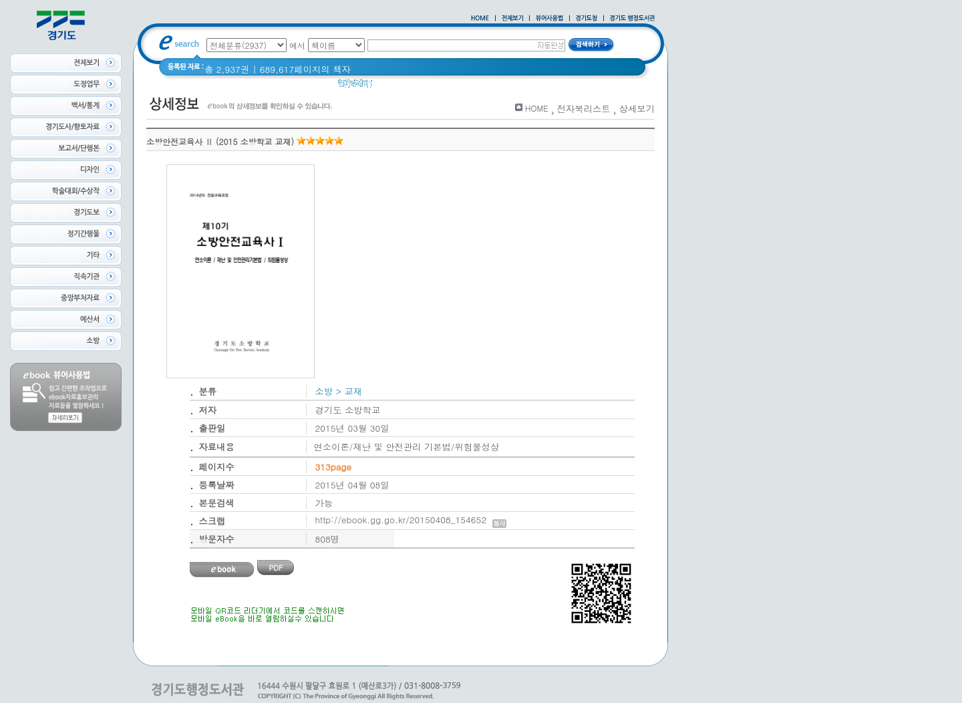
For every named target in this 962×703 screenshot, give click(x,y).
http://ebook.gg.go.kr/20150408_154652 (411, 519)
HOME (536, 108)
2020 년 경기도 (412, 86)
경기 (463, 86)
